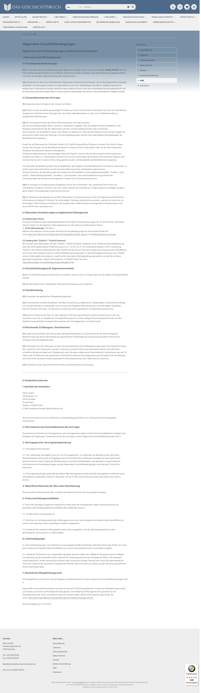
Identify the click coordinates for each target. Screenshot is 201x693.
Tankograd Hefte (12, 22)
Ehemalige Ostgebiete (136, 22)
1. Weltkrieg (60, 17)
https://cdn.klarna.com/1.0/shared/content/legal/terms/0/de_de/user (58, 234)
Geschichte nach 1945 (134, 17)
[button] (74, 7)
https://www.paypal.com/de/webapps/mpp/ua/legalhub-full (48, 262)
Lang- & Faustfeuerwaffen (77, 22)
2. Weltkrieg (111, 17)
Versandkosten (80, 682)
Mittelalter (21, 17)
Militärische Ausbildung (108, 22)
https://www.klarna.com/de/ (104, 234)
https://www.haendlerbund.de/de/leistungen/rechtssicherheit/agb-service (60, 597)
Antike (6, 17)
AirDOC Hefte (52, 22)
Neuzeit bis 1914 (40, 17)
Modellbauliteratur (163, 17)
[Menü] (196, 665)
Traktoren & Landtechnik (15, 27)
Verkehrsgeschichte (164, 22)
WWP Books (34, 22)
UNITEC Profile (188, 17)
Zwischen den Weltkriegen (85, 17)
